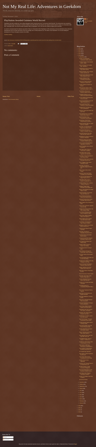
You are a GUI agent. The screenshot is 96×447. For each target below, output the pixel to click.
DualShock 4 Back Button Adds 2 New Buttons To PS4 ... (86, 342)
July (80, 390)
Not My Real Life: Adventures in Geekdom (42, 6)
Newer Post (6, 96)
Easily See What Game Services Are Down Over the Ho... (86, 160)
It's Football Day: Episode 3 (85, 351)
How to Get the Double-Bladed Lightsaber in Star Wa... (85, 143)
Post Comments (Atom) (14, 99)
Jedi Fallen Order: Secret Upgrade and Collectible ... (85, 153)
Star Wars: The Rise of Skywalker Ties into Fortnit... (85, 232)
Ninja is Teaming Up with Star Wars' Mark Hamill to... (85, 333)
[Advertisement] (84, 35)
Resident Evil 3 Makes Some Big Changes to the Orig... (86, 261)
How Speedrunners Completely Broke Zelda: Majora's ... (86, 114)
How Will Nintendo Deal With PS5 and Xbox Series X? (85, 134)
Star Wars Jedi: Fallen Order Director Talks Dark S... (85, 276)
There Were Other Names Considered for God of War (85, 357)
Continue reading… (8, 34)
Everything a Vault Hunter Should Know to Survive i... (85, 121)
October (81, 384)
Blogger (75, 444)
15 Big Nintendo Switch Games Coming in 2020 (86, 323)
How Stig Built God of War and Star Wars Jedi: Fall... (85, 336)
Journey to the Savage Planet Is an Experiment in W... (86, 364)
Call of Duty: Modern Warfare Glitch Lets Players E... (85, 216)
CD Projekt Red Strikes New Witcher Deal (85, 242)
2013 (79, 411)
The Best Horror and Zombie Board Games (85, 235)
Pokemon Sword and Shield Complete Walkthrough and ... (86, 140)
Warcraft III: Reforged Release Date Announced (85, 300)
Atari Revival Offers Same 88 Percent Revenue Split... (85, 326)
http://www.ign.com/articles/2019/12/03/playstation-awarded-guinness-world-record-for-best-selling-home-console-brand (34, 40)
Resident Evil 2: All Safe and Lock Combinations (85, 108)
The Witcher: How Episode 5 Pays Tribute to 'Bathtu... (85, 222)
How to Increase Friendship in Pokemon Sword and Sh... (85, 264)
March (81, 398)
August (81, 388)
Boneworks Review (83, 379)
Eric (87, 19)
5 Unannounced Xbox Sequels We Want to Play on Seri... (85, 239)
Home (38, 96)
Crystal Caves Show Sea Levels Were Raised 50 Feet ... (86, 75)
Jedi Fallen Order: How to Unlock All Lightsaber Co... (85, 180)
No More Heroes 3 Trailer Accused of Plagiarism (84, 367)
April (81, 396)
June (81, 392)
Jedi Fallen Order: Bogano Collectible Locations (85, 374)
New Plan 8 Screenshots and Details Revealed (85, 294)
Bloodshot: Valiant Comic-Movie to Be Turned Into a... (86, 226)
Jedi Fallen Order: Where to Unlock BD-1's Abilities (85, 150)
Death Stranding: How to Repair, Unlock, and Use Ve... (86, 72)
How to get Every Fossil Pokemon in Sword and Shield (86, 104)
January (81, 403)
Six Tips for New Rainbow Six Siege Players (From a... (85, 177)
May (81, 394)
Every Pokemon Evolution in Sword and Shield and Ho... (85, 196)
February (82, 400)
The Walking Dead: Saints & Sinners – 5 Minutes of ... (85, 339)
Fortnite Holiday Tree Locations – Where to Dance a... (86, 183)
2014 (79, 409)
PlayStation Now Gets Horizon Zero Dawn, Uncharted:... (85, 310)
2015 (79, 407)
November (82, 382)
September (82, 386)
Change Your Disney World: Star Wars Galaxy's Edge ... (86, 209)
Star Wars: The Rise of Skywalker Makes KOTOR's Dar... (85, 167)
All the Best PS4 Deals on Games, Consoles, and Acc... (86, 130)
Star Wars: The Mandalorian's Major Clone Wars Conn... (85, 127)
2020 (79, 53)
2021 (79, 51)
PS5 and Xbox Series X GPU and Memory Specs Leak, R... (86, 88)
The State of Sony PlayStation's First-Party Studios (86, 156)
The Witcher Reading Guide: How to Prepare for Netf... (85, 213)
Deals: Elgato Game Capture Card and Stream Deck (85, 219)
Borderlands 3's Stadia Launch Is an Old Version (85, 316)
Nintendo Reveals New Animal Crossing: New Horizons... (85, 200)
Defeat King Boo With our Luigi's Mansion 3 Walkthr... (86, 124)
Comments (6, 439)
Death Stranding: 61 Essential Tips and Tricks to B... (85, 193)
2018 (79, 405)
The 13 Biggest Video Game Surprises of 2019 (85, 163)
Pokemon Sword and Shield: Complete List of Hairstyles (85, 174)
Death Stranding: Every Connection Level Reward (85, 117)
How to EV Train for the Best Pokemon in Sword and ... (85, 82)
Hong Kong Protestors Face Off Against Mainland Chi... (86, 101)
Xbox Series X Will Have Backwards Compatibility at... (86, 345)
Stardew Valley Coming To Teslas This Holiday (85, 245)
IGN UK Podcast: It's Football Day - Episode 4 (85, 66)
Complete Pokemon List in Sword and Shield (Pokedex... (86, 95)
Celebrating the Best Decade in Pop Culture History (86, 69)
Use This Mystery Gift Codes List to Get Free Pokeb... (86, 258)
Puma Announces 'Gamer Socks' (86, 273)
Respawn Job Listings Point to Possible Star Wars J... (85, 313)
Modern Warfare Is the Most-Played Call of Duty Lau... (85, 268)
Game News (10, 45)
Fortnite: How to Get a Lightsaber (84, 361)
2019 (79, 55)
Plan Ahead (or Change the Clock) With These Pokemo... (86, 251)
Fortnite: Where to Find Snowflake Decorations (84, 79)
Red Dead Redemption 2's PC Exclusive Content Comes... (85, 370)
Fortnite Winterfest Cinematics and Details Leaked (85, 329)
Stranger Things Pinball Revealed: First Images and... (86, 187)
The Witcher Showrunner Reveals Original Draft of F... (85, 91)
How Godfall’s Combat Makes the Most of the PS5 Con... (85, 349)
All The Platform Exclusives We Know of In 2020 (86, 98)
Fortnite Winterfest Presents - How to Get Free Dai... (85, 280)
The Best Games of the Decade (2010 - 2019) (86, 62)
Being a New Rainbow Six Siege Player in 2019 (86, 190)
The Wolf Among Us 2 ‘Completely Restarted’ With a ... (86, 286)
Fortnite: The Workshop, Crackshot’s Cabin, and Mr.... (86, 59)
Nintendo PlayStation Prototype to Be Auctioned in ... (86, 303)
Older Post (71, 96)
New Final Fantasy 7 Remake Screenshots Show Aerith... (85, 320)
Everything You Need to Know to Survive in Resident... (86, 137)
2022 (79, 48)
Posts (5, 437)
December (82, 56)
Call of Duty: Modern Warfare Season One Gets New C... (85, 307)
